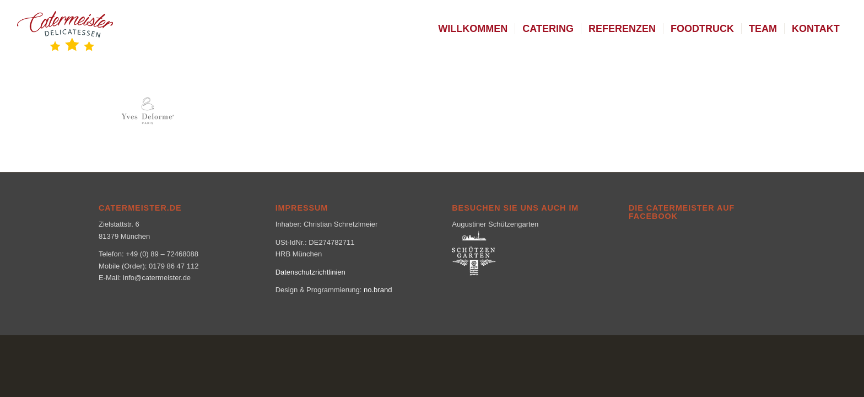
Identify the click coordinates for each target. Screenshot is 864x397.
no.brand (378, 290)
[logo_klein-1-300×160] (64, 28)
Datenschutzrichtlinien (310, 272)
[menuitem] (473, 28)
